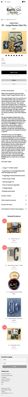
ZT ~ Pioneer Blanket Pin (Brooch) (14, 318)
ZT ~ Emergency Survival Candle (14, 292)
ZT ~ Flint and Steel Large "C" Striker (14, 265)
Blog (2, 382)
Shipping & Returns (5, 380)
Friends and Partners (5, 373)
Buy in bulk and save (14, 75)
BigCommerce (10, 393)
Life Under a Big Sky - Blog (6, 375)
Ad (2, 384)
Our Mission (3, 377)
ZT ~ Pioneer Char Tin (14, 238)
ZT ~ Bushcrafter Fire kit (14, 345)
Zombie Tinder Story (5, 379)
